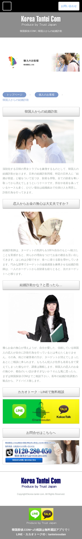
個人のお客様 (46, 94)
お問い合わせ (69, 6)
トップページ (14, 94)
